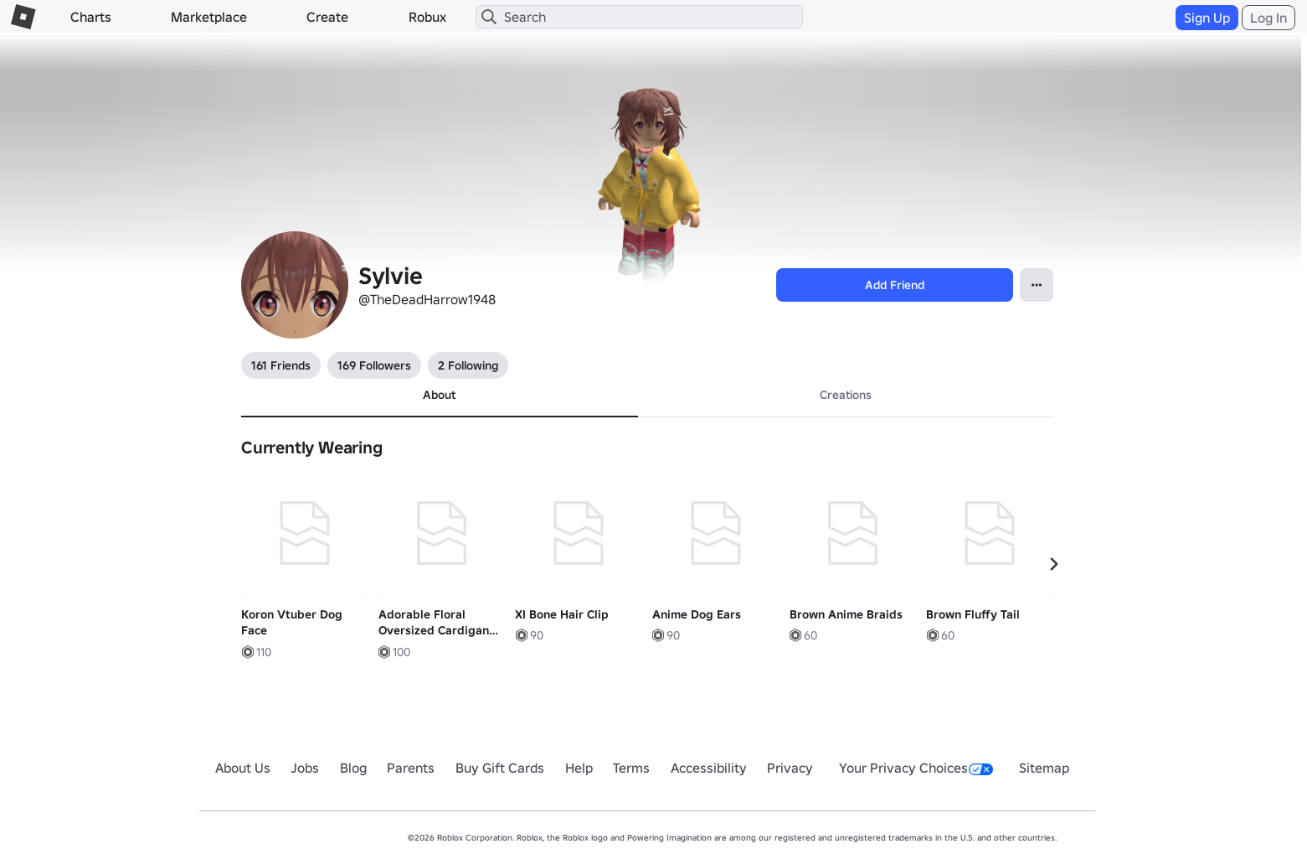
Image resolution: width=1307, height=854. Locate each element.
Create (327, 16)
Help (579, 767)
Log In (1268, 17)
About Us (242, 767)
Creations (846, 394)
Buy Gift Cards (499, 767)
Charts (90, 16)
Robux (427, 16)
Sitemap (1044, 767)
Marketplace (209, 16)
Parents (411, 767)
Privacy (790, 767)
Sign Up (1207, 17)
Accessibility (709, 767)
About (439, 394)
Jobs (305, 767)
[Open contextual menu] (1036, 285)
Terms (631, 767)
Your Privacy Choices (916, 767)
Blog (353, 767)
